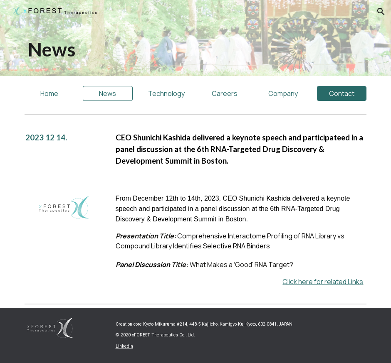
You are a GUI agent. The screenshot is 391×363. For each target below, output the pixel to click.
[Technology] (166, 93)
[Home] (49, 93)
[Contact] (341, 93)
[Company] (283, 93)
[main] (137, 49)
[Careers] (225, 93)
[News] (107, 93)
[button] (381, 12)
